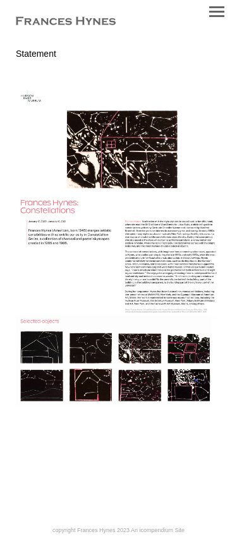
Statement (36, 54)
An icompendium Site (158, 530)
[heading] (66, 22)
